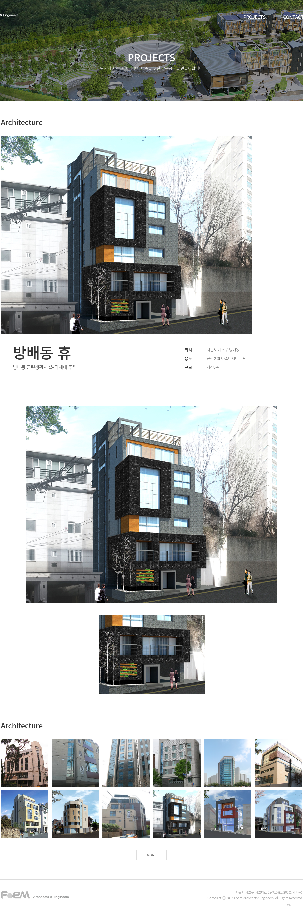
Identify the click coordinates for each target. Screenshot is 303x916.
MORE (151, 855)
